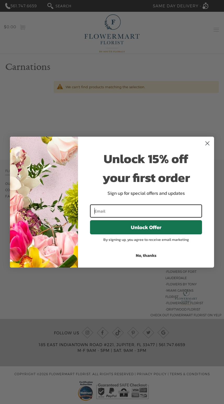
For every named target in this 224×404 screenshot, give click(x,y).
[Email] (146, 211)
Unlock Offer (146, 227)
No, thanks (146, 255)
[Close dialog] (207, 143)
